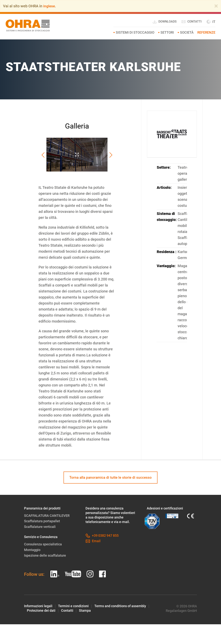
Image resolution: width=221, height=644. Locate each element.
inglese (49, 6)
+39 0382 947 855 (102, 536)
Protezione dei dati (41, 610)
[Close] (216, 6)
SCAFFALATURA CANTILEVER (47, 516)
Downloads (164, 22)
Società (187, 32)
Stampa (85, 610)
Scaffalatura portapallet (42, 521)
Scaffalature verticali (40, 527)
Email (93, 541)
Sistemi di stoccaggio (135, 32)
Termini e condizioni (73, 606)
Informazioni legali (38, 606)
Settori (167, 32)
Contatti (191, 22)
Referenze (206, 32)
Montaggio (32, 550)
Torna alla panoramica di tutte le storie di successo (110, 477)
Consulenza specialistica (43, 544)
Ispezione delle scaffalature (45, 555)
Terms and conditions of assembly (120, 606)
